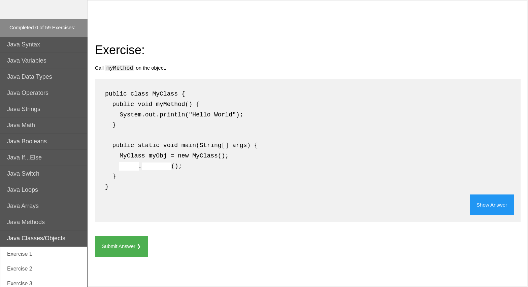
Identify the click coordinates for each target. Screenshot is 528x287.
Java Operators (27, 92)
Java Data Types (29, 76)
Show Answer (491, 205)
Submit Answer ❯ (121, 246)
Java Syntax (23, 44)
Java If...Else (24, 157)
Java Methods (26, 222)
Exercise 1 (19, 254)
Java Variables (26, 60)
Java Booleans (27, 141)
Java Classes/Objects (36, 238)
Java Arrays (23, 206)
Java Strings (23, 109)
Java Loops (22, 189)
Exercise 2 (19, 269)
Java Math (21, 125)
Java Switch (23, 173)
